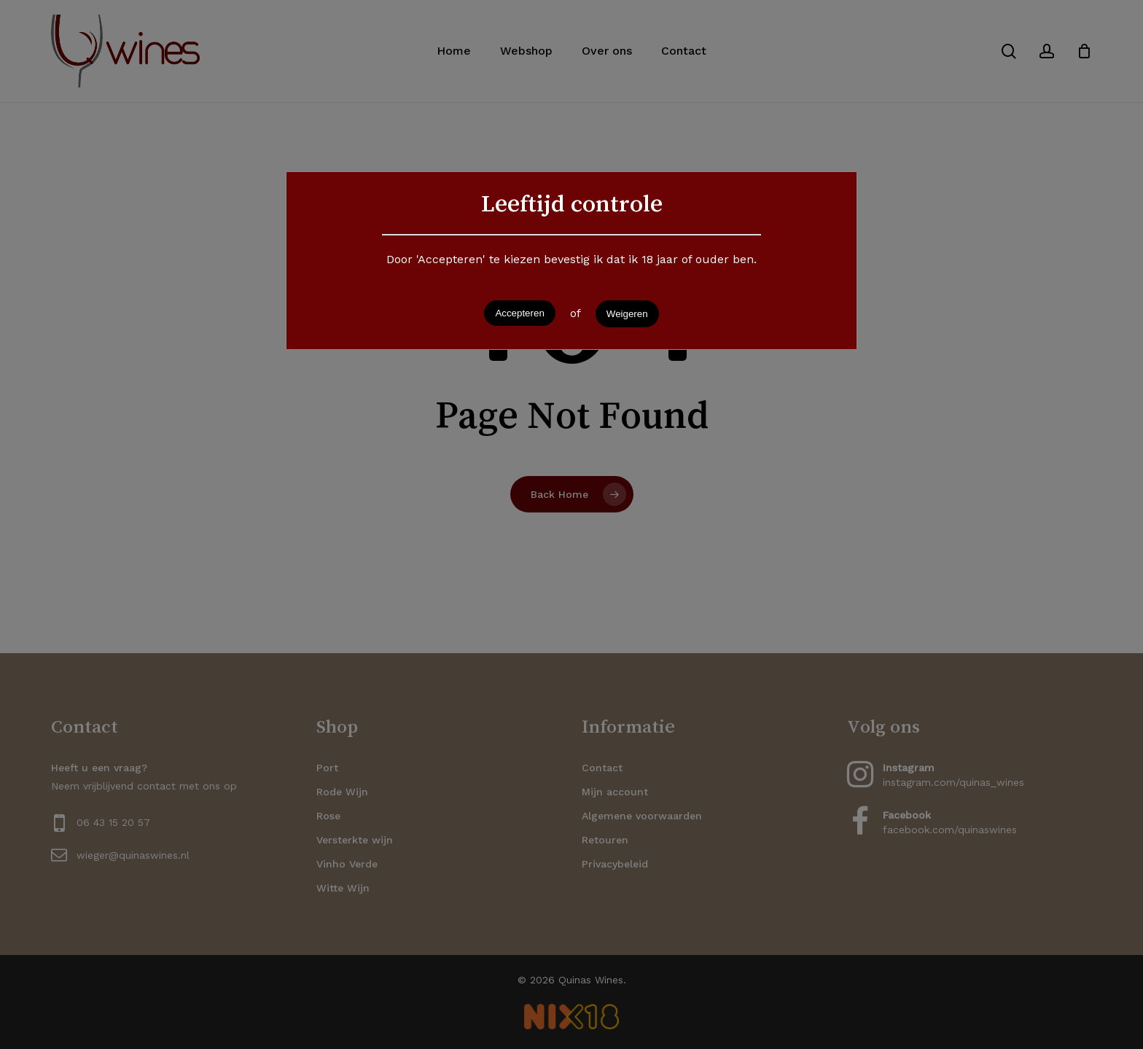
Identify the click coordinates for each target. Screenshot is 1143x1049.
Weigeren (627, 313)
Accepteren (519, 313)
